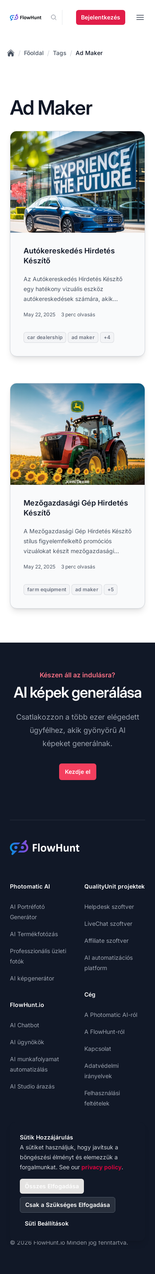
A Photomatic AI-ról (110, 1014)
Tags (60, 52)
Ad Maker (89, 52)
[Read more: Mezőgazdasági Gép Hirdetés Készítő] (77, 495)
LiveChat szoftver (108, 923)
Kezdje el (78, 771)
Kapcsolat (97, 1048)
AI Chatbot (24, 1024)
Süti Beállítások (47, 1223)
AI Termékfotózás (34, 933)
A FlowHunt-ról (104, 1031)
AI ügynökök (27, 1041)
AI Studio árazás (32, 1086)
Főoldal (34, 52)
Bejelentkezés (100, 17)
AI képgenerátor (32, 978)
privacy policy (101, 1166)
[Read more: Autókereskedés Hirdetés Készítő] (77, 243)
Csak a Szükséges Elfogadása (67, 1204)
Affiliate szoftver (106, 940)
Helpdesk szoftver (109, 906)
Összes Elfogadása (52, 1186)
